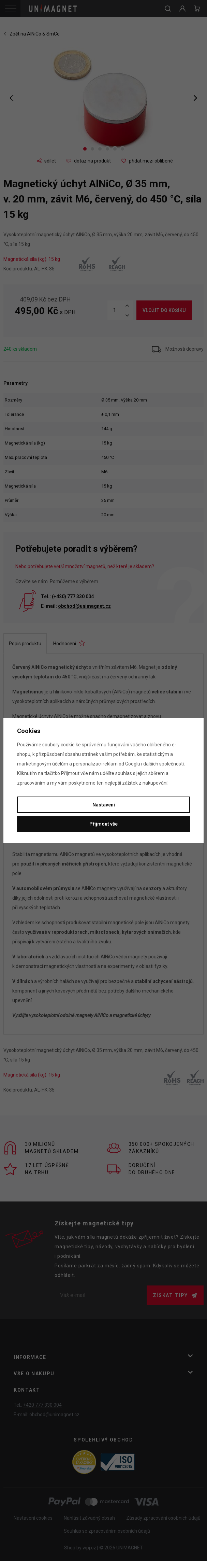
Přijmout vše (103, 824)
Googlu (132, 764)
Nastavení (103, 804)
